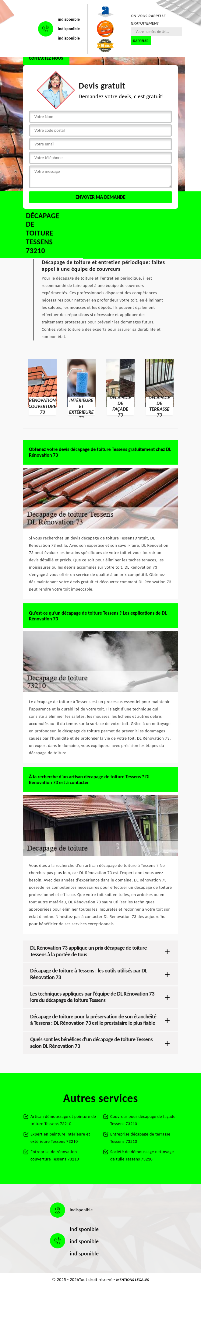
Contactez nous (46, 58)
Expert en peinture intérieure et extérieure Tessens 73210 (60, 1138)
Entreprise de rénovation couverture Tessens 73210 (54, 1155)
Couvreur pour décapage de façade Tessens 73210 (142, 1120)
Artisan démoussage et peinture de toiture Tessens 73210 (63, 1120)
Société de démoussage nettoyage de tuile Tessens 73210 (142, 1155)
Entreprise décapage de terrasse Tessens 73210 (140, 1138)
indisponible (69, 19)
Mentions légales (132, 1280)
